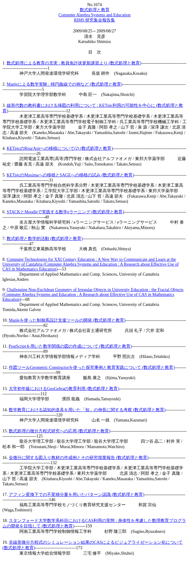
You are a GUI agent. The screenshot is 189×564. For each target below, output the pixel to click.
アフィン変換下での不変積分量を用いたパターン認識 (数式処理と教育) (76, 494)
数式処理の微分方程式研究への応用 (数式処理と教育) (59, 431)
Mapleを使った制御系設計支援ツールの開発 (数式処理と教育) (67, 320)
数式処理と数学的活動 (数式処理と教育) (45, 238)
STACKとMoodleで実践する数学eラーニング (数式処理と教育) (65, 212)
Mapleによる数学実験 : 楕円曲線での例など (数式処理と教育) (64, 84)
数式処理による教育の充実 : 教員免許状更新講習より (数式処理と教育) (74, 63)
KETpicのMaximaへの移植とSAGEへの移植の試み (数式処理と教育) (70, 175)
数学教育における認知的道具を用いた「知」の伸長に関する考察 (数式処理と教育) (87, 410)
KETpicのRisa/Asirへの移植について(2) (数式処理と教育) (60, 148)
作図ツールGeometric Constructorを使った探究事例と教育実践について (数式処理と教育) (92, 367)
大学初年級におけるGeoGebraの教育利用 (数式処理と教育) (64, 388)
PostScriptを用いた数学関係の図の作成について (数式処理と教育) (70, 346)
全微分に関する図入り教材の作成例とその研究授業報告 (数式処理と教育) (79, 457)
